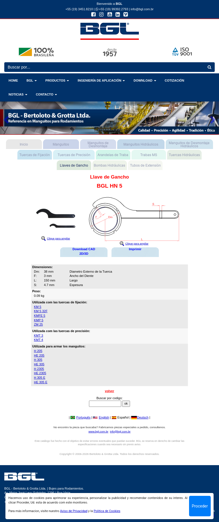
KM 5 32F (41, 311)
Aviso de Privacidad (74, 511)
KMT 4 (38, 339)
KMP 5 (38, 320)
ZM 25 (38, 324)
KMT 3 (38, 335)
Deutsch (139, 417)
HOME (13, 80)
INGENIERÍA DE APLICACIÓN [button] (101, 80)
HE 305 (39, 364)
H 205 (38, 351)
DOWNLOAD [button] (144, 80)
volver (109, 391)
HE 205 (39, 355)
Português (80, 417)
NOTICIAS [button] (18, 94)
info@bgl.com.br (142, 9)
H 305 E (39, 377)
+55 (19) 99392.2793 (112, 9)
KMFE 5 (39, 315)
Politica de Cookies (107, 511)
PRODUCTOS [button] (57, 80)
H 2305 (39, 368)
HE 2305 (40, 373)
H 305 (38, 359)
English (101, 417)
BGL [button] (32, 80)
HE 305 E (40, 382)
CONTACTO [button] (46, 94)
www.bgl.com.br (98, 431)
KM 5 (37, 306)
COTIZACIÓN (174, 80)
